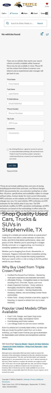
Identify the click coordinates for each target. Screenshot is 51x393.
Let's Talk (12, 165)
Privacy (33, 379)
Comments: (11, 129)
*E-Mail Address (12, 99)
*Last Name (11, 89)
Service (14, 13)
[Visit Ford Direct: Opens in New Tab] (18, 387)
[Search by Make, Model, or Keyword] (23, 23)
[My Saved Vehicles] (47, 5)
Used (34, 13)
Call (4, 13)
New (24, 13)
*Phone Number (12, 109)
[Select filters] (41, 34)
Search (40, 23)
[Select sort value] (46, 34)
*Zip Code (10, 119)
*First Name (11, 79)
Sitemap (26, 379)
